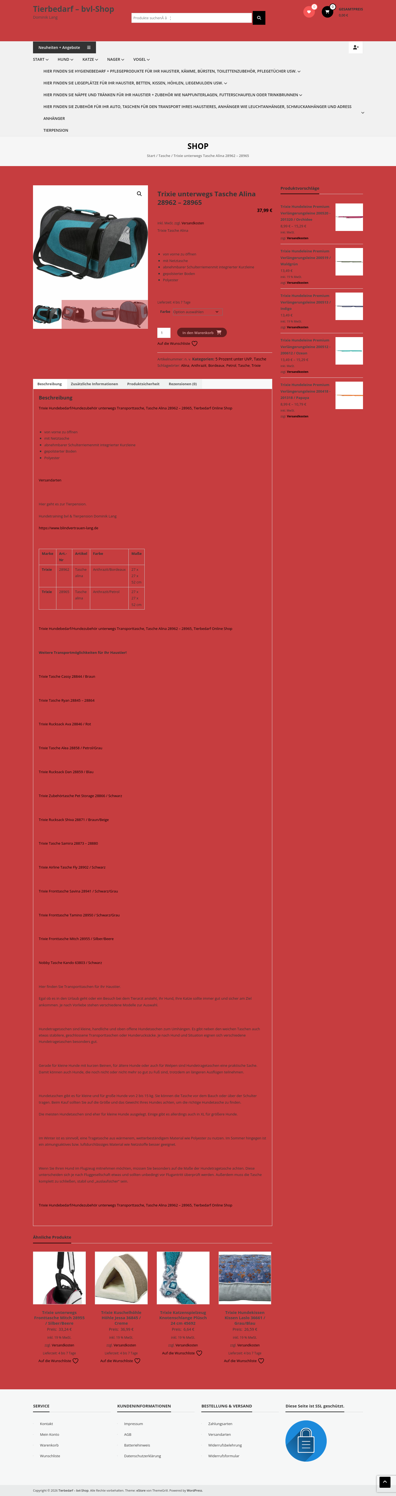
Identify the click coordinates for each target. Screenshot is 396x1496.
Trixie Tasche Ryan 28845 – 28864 (67, 700)
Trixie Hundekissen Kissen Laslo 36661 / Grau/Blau (245, 1318)
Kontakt (46, 1423)
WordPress (194, 1490)
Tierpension (55, 130)
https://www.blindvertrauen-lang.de (68, 527)
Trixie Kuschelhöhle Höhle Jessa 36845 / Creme (121, 1318)
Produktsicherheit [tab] (143, 383)
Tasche (164, 155)
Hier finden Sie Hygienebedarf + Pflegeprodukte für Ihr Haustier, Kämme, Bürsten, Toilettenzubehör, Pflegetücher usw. (169, 71)
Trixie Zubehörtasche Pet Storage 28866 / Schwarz (80, 795)
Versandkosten (193, 223)
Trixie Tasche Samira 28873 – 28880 (68, 843)
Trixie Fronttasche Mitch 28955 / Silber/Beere (76, 938)
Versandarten (50, 480)
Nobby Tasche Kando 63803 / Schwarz (70, 962)
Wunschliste (50, 1455)
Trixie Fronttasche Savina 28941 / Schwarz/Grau (78, 891)
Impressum (133, 1423)
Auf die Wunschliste (177, 343)
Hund (63, 59)
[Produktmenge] (163, 333)
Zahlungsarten (220, 1423)
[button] (139, 194)
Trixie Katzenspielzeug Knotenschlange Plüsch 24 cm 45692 (183, 1318)
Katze (88, 59)
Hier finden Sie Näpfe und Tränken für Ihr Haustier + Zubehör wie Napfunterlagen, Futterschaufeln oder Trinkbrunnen (170, 94)
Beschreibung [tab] (49, 383)
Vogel (139, 59)
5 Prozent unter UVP (233, 359)
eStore (140, 1490)
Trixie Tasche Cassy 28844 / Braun (67, 676)
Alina (185, 365)
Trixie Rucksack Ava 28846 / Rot (65, 723)
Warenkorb (49, 1445)
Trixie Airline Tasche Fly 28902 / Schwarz (72, 867)
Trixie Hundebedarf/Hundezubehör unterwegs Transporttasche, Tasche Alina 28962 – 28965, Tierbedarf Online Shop (135, 408)
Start (39, 59)
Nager (113, 59)
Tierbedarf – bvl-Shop (73, 9)
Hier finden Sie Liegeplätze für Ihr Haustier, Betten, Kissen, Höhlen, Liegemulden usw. (133, 83)
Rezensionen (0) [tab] (183, 383)
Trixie (256, 365)
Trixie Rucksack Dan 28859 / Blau (66, 771)
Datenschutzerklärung (142, 1455)
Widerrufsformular (223, 1455)
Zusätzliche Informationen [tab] (94, 383)
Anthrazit (198, 365)
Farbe (165, 311)
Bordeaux (216, 365)
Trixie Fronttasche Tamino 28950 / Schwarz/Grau (79, 915)
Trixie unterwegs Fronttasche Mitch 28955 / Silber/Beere (59, 1318)
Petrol (231, 365)
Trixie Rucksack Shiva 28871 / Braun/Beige (74, 819)
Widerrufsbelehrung (225, 1445)
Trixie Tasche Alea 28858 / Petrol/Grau (70, 747)
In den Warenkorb (198, 332)
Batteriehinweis (137, 1445)
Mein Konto (49, 1434)
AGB (127, 1434)
